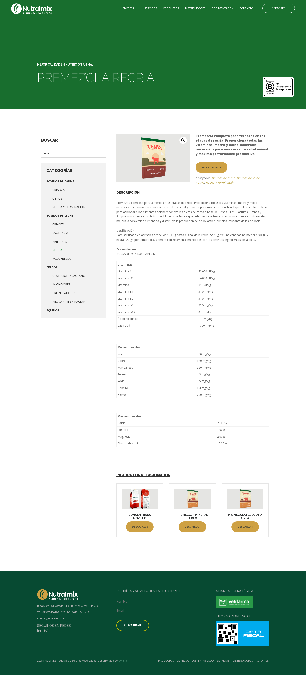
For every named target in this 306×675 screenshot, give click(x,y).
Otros (57, 198)
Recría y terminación (68, 301)
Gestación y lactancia (69, 276)
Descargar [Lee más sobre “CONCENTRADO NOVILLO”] (140, 526)
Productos (171, 8)
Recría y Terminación (68, 207)
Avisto (123, 660)
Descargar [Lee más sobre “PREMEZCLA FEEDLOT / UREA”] (245, 526)
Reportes (278, 8)
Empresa (128, 8)
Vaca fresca (61, 258)
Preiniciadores (64, 293)
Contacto (246, 8)
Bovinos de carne (60, 181)
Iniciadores (61, 284)
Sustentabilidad (203, 660)
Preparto (59, 241)
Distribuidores (195, 8)
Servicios (150, 8)
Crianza (58, 190)
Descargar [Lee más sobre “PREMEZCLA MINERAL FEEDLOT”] (192, 526)
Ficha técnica (211, 167)
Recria (57, 250)
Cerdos (52, 267)
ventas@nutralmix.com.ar (53, 618)
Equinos (52, 310)
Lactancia (60, 233)
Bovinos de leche (59, 215)
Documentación (222, 8)
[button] (183, 140)
